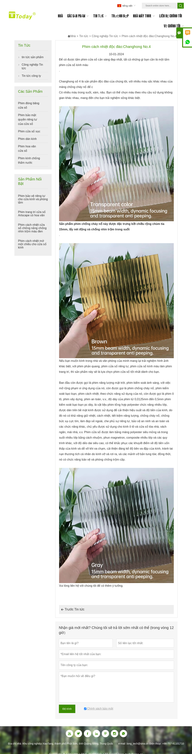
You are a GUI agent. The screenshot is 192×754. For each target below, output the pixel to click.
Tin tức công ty (31, 75)
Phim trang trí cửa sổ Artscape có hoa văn (32, 213)
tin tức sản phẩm (33, 57)
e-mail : (122, 743)
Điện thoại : (155, 743)
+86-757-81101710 (173, 743)
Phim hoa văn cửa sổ (27, 148)
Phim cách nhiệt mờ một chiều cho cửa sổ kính (32, 244)
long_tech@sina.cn (137, 743)
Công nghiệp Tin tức (105, 36)
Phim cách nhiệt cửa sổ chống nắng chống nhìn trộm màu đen (32, 228)
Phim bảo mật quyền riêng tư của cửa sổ (27, 119)
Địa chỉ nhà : (15, 743)
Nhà (71, 36)
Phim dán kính (27, 138)
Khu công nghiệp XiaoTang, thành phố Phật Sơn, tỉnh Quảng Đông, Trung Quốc (68, 743)
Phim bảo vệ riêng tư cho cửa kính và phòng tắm (33, 199)
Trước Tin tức (72, 609)
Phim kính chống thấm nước (29, 160)
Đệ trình (67, 708)
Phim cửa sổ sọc (29, 131)
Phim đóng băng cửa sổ (28, 105)
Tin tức (83, 36)
